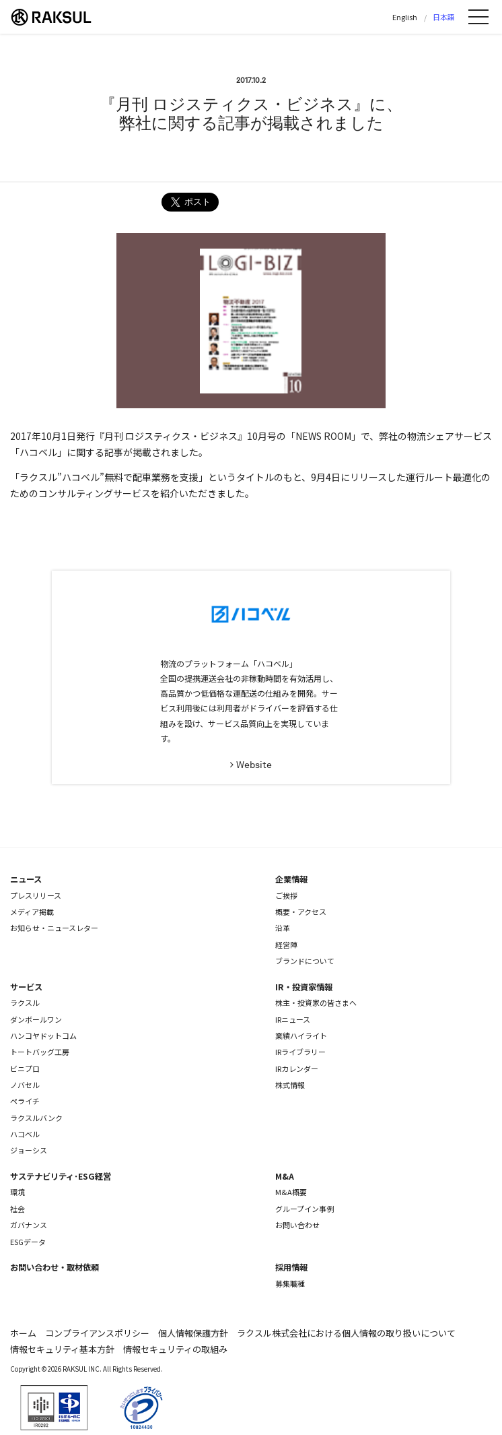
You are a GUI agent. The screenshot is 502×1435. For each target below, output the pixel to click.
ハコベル (25, 1133)
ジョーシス (28, 1150)
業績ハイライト (301, 1035)
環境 (17, 1191)
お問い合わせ (297, 1224)
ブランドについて (304, 960)
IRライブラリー (300, 1051)
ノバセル (25, 1084)
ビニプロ (25, 1068)
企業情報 (291, 879)
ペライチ (25, 1100)
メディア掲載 (32, 911)
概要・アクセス (300, 911)
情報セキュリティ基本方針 (62, 1349)
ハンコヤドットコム (43, 1035)
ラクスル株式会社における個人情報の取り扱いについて (346, 1333)
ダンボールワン (36, 1019)
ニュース (26, 879)
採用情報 (291, 1267)
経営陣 (286, 944)
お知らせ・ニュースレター (54, 927)
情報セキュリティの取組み (175, 1349)
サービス (26, 987)
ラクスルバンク (36, 1117)
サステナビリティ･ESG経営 (60, 1176)
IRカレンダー (296, 1068)
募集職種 (290, 1283)
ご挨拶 (286, 895)
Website (254, 764)
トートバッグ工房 (39, 1051)
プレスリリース (35, 895)
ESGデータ (28, 1241)
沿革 (282, 927)
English (404, 16)
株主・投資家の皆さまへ (316, 1002)
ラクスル (25, 1002)
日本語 (444, 16)
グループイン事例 (304, 1208)
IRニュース (292, 1019)
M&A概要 (291, 1191)
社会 (17, 1208)
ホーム (23, 1333)
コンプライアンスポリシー (97, 1333)
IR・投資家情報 (303, 987)
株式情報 (290, 1084)
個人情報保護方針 (193, 1333)
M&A (284, 1176)
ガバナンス (28, 1224)
